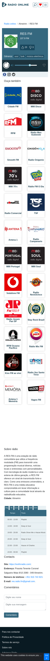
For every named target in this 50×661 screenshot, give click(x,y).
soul (16, 56)
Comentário (11, 615)
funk (23, 56)
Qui (21, 508)
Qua (16, 508)
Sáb (30, 508)
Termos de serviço (10, 642)
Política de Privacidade (13, 637)
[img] (45, 5)
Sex (26, 508)
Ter (11, 508)
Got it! (46, 656)
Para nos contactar (11, 632)
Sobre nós (7, 647)
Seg (6, 508)
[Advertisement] (25, 15)
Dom (35, 508)
